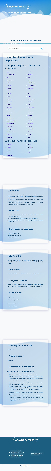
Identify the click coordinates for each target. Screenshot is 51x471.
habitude (9, 88)
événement (10, 126)
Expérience (21, 43)
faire (29, 104)
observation (31, 88)
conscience (31, 129)
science (9, 93)
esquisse (9, 134)
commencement (11, 131)
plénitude (9, 144)
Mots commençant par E (12, 43)
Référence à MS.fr (35, 454)
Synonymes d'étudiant (16, 457)
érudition (9, 147)
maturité (30, 118)
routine (8, 96)
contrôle (9, 85)
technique (9, 129)
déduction (30, 121)
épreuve (9, 72)
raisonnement (10, 123)
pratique (30, 80)
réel (29, 152)
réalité (8, 115)
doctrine (9, 150)
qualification (31, 112)
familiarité (9, 107)
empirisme (30, 102)
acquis (8, 82)
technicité (30, 123)
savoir (29, 91)
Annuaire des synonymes (37, 453)
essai (29, 72)
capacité (9, 99)
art (7, 152)
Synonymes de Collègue (17, 455)
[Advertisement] (25, 29)
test (8, 77)
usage (29, 96)
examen (9, 104)
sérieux (29, 144)
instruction (30, 147)
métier (29, 110)
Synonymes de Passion (16, 451)
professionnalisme (11, 121)
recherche (9, 91)
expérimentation (11, 74)
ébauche (30, 131)
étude (29, 134)
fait (29, 93)
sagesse (30, 115)
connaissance (10, 80)
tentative (30, 74)
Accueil (4, 43)
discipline (30, 150)
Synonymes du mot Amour (17, 452)
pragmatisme (10, 112)
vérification (9, 102)
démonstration (31, 85)
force (29, 137)
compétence (10, 118)
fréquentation (31, 107)
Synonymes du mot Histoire (17, 454)
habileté (9, 110)
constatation (31, 99)
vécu (29, 77)
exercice (30, 126)
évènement (10, 155)
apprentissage (31, 82)
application (9, 137)
